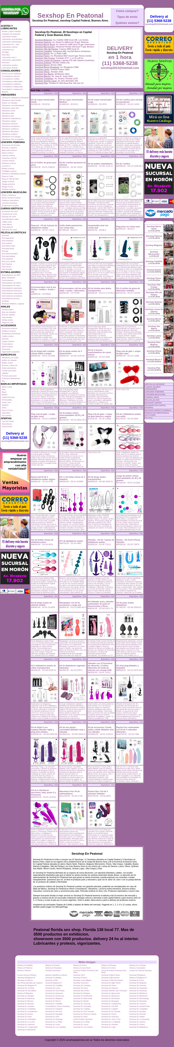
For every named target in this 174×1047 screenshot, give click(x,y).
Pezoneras (6, 349)
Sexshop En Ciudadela (26, 1009)
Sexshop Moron (42, 65)
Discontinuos (7, 424)
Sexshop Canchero (81, 983)
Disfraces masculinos (10, 200)
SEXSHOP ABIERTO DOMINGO (158, 410)
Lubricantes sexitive (10, 65)
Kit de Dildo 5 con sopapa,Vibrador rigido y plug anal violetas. (42, 729)
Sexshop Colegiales (44, 79)
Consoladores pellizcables (12, 81)
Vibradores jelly (8, 113)
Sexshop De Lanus (52, 988)
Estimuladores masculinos (12, 293)
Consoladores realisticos (11, 84)
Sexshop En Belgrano (53, 998)
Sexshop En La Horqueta (139, 1019)
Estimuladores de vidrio (11, 285)
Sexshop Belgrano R (53, 983)
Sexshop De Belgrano (138, 983)
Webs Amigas (87, 962)
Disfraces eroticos (9, 163)
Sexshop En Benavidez (110, 998)
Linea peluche (7, 227)
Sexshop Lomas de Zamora (47, 60)
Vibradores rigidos (9, 121)
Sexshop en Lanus (52, 1024)
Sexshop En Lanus (80, 1024)
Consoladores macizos (11, 76)
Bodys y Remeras (9, 195)
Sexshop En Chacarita (82, 1006)
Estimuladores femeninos (12, 291)
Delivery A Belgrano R (138, 978)
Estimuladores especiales (12, 288)
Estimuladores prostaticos (12, 296)
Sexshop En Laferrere (26, 1024)
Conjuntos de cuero (9, 214)
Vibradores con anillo (10, 358)
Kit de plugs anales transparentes (97, 478)
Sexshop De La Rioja (25, 988)
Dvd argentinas (8, 238)
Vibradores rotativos (10, 134)
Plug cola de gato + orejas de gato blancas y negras (100, 415)
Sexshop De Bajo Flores (111, 983)
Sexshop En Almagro (25, 996)
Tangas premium (8, 184)
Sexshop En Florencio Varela (84, 1014)
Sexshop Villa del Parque (46, 49)
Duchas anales (8, 309)
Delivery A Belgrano (25, 993)
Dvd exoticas (7, 243)
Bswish (4, 395)
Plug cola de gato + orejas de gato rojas (128, 352)
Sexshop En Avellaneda (82, 996)
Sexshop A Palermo (25, 980)
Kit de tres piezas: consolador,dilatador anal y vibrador (72, 729)
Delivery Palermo (24, 970)
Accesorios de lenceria (11, 145)
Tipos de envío (127, 17)
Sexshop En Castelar (25, 1006)
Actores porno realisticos (11, 74)
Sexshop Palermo (43, 42)
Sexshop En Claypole (53, 1009)
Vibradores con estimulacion (13, 105)
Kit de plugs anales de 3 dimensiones (71, 352)
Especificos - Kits (51, 93)
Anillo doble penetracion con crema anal (71, 226)
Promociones (7, 426)
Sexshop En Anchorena (54, 996)
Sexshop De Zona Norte (54, 991)
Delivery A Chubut (52, 965)
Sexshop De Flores (109, 985)
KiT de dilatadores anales (71, 541)
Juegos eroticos (8, 341)
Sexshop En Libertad (109, 1024)
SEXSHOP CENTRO (153, 403)
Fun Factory (6, 415)
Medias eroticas (8, 168)
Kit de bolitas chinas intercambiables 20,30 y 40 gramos (72, 415)
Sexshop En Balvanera (110, 996)
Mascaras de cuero (9, 230)
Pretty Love (6, 402)
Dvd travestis (7, 269)
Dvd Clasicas (7, 264)
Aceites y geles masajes (11, 31)
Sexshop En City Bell (109, 1006)
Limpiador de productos (11, 34)
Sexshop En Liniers (137, 1024)
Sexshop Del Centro (81, 991)
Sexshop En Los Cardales (55, 1027)
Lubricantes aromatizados (12, 39)
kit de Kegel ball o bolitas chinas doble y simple (43, 352)
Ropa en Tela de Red (10, 179)
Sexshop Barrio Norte (45, 44)
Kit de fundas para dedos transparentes (99, 289)
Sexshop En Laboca (137, 1022)
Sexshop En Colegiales (138, 1009)
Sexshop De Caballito (53, 985)
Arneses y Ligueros (9, 148)
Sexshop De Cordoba (81, 985)
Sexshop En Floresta (137, 1014)
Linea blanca (7, 224)
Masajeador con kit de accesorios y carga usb (70, 604)
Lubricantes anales (9, 37)
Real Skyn (6, 55)
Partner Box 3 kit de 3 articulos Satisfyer (98, 792)
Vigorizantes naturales (10, 352)
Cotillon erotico (8, 336)
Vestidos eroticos (8, 189)
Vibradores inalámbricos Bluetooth (15, 98)
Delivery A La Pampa (137, 965)
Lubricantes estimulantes (12, 42)
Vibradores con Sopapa (11, 137)
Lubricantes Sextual (10, 68)
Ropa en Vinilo (7, 176)
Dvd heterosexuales (10, 254)
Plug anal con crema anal (128, 227)
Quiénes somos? (127, 23)
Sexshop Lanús (42, 69)
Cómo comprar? (127, 11)
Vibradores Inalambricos (11, 118)
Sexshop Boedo (42, 53)
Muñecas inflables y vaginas (13, 304)
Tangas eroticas (8, 181)
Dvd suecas (6, 267)
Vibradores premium (10, 124)
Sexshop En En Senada (110, 1011)
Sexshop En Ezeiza (25, 1014)
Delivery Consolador (137, 968)
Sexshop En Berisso (25, 1001)
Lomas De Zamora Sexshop (140, 970)
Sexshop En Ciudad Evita (139, 1006)
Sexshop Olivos (42, 72)
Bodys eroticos (7, 153)
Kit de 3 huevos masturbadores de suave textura (99, 352)
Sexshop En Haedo (137, 1017)
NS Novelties (7, 400)
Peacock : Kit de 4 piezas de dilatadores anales (44, 226)
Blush (4, 392)
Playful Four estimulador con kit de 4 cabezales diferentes (127, 729)
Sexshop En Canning (81, 1004)
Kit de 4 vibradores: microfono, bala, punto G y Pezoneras (43, 792)
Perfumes (5, 63)
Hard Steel (6, 413)
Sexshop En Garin (24, 1017)
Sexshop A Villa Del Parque (112, 980)
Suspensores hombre (10, 206)
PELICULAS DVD (152, 400)
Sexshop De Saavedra (138, 988)
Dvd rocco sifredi (8, 261)
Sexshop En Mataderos (138, 1027)
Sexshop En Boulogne (110, 1001)
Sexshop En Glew (80, 1017)
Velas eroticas (7, 347)
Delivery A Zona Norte (82, 968)
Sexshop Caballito (43, 51)
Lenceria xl (6, 166)
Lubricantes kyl (8, 50)
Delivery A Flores (80, 965)
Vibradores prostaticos (10, 126)
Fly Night (5, 52)
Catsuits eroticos (8, 155)
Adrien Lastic (7, 387)
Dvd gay (5, 251)
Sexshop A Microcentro (110, 978)
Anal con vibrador (9, 312)
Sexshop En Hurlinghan (26, 1019)
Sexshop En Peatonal (70, 15)
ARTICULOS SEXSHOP (155, 384)
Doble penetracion (9, 368)
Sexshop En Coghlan (81, 1009)
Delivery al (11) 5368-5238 (15, 435)
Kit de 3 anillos (123, 164)
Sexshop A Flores (80, 978)
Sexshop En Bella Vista (82, 998)
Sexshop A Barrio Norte (110, 975)
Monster (5, 92)
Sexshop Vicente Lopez (46, 81)
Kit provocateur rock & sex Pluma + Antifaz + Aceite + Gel (43, 289)
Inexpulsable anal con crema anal (98, 226)
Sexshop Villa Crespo (45, 58)
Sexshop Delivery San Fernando (114, 991)
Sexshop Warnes (42, 76)
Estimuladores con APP (11, 275)
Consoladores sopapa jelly (12, 87)
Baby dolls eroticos (9, 150)
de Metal (5, 301)
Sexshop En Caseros (137, 1004)
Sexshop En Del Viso (53, 1011)
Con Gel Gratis (8, 421)
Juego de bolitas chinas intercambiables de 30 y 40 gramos (128, 478)
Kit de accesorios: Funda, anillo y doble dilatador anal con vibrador (101, 729)
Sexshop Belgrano (43, 40)
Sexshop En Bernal (53, 1001)
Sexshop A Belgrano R (26, 978)
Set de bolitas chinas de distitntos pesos (42, 541)
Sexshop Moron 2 (154, 359)
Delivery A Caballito (25, 965)
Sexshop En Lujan (108, 1027)
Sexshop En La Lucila (26, 1022)
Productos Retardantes (11, 378)
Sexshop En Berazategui (139, 998)
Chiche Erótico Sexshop (82, 1019)
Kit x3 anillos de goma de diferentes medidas (128, 289)
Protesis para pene (9, 376)
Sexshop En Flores (108, 1014)
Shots (4, 408)
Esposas (5, 339)
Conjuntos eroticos (9, 158)
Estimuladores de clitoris (11, 283)
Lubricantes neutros (10, 47)
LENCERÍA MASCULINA (155, 394)
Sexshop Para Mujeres (154, 343)
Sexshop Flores (42, 56)
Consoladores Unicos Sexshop (57, 1006)
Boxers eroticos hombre (11, 198)
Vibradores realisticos (10, 129)
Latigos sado (7, 222)
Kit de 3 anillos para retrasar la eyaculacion (129, 101)
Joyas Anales (7, 317)
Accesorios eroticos (9, 328)
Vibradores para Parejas (11, 100)
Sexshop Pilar (41, 83)
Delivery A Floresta (108, 965)
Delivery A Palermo (24, 968)
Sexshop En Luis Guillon (83, 1027)
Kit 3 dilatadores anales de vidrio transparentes (43, 667)
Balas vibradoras (8, 278)
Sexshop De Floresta (137, 985)
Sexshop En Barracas (26, 998)
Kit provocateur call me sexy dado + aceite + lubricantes (73, 289)
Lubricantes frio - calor (10, 44)
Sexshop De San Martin (26, 991)
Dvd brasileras (7, 241)
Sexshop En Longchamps (27, 1027)
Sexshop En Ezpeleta (53, 1014)
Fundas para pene (9, 371)
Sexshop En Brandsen (138, 1001)
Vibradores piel (8, 116)
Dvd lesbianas (7, 259)
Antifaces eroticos (9, 331)
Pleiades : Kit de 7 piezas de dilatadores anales (101, 541)
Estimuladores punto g (10, 298)
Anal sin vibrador (8, 315)
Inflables (5, 373)
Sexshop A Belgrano (137, 975)
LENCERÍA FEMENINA (154, 392)
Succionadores (8, 280)
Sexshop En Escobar (137, 1011)
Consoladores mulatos (10, 79)
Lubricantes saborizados (11, 60)
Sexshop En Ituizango (54, 1019)
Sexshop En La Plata (53, 1022)
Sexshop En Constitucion (27, 1011)
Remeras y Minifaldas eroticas (14, 174)
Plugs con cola (7, 322)
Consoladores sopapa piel (12, 89)
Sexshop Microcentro (45, 47)
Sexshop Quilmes (43, 63)
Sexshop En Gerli (52, 1017)
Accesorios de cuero (10, 211)
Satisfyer (5, 405)
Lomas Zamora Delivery (26, 975)
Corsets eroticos (8, 161)
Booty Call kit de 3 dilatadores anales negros (43, 478)
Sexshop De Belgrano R (27, 985)
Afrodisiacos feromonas (11, 334)
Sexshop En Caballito (53, 1004)
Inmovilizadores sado (10, 219)
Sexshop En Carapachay (111, 1004)
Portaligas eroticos (9, 171)
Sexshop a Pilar (51, 980)
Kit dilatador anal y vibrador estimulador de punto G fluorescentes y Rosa (101, 604)
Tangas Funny (7, 187)
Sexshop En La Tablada (110, 1022)
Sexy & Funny (7, 410)
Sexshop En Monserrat (26, 1030)
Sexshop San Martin (44, 74)
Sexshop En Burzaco (25, 1004)
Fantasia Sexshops (53, 970)
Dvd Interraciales (8, 256)
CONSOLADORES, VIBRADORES (153, 388)
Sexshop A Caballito (53, 978)
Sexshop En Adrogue (81, 993)
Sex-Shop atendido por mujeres (30, 983)
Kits (3, 381)
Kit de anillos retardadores (100, 164)
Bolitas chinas (7, 363)
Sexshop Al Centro (136, 980)
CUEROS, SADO (152, 397)
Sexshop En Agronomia (110, 993)
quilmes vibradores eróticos (56, 975)
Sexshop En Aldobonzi (138, 993)
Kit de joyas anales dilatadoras (125, 604)
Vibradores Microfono (10, 131)
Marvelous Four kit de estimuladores (70, 792)
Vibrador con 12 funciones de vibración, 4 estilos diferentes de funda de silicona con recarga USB (100, 666)
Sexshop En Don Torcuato (83, 1011)
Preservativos (7, 344)
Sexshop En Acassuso (138, 991)
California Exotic (8, 397)
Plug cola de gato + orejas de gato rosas (43, 415)
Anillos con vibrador (9, 103)
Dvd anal (5, 235)
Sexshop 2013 (79, 975)
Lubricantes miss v (9, 57)
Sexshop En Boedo (81, 1001)
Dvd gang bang (8, 248)
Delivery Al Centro (108, 968)
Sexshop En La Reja (81, 1022)
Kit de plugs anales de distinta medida (41, 604)
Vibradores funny (8, 111)
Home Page (35, 90)
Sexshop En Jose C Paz (111, 1019)
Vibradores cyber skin (10, 108)
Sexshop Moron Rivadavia (47, 67)
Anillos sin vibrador (9, 360)
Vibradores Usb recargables (13, 139)
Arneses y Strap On (9, 365)
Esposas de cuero (9, 217)
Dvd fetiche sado (8, 246)
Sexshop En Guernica (110, 1017)
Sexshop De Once (80, 988)
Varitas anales (7, 320)
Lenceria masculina (9, 203)
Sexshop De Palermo (109, 988)
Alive (4, 389)
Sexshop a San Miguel (82, 980)
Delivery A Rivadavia (53, 968)
